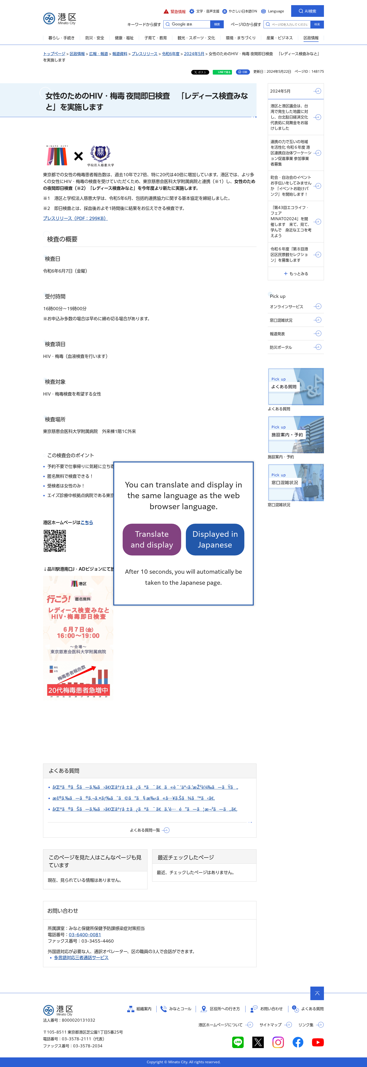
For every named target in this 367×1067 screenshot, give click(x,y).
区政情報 (77, 54)
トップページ (54, 54)
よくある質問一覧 (145, 830)
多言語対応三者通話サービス (81, 957)
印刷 (244, 72)
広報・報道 (98, 54)
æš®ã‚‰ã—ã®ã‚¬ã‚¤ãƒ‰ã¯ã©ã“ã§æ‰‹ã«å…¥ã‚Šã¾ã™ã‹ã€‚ (133, 798)
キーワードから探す (167, 24)
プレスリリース (145, 54)
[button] (174, 11)
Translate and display (152, 539)
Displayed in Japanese (215, 539)
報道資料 (119, 54)
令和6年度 (171, 54)
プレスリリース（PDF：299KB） (75, 218)
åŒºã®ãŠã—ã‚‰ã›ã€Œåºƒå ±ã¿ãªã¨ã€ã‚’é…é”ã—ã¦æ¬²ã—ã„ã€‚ (144, 809)
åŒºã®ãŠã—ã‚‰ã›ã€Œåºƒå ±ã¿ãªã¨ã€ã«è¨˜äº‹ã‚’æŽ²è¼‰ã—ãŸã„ (145, 787)
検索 (317, 24)
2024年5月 (194, 54)
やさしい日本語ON (243, 11)
